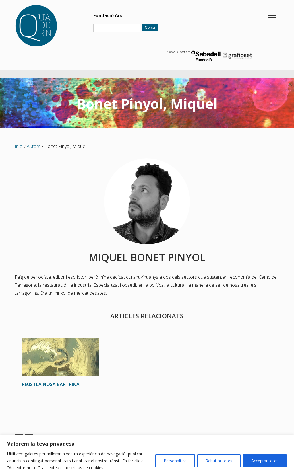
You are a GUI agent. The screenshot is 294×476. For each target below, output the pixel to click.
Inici (19, 146)
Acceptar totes (264, 460)
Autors (33, 146)
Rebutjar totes (219, 460)
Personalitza (175, 460)
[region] (147, 455)
